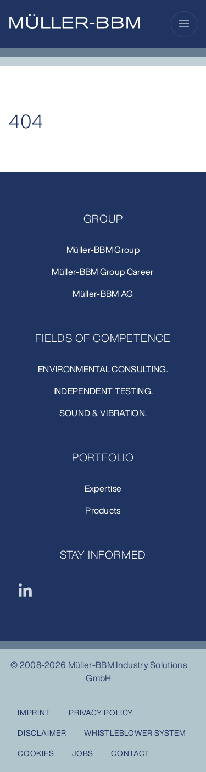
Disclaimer (42, 732)
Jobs (82, 753)
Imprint (34, 712)
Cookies (36, 753)
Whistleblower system (135, 732)
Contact (130, 753)
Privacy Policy (101, 712)
